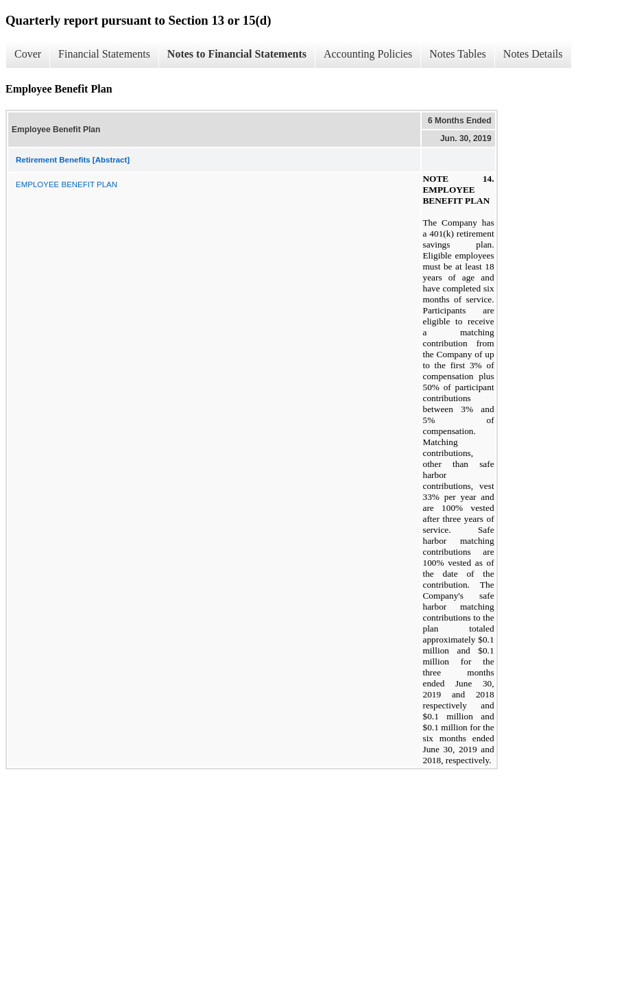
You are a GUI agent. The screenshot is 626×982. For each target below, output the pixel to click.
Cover (27, 54)
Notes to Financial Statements (236, 54)
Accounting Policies (368, 54)
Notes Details (533, 54)
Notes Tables (457, 54)
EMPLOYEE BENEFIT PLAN (66, 184)
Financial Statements (104, 54)
